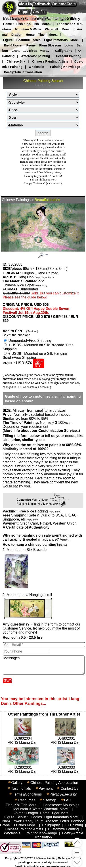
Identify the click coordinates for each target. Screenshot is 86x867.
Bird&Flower (13, 45)
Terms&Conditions (27, 794)
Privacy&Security (63, 794)
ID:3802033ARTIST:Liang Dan (65, 767)
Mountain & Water (28, 29)
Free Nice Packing (39, 511)
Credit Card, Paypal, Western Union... (49, 523)
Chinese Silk (16, 61)
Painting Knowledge (65, 67)
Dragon (16, 34)
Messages (44, 665)
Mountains (71, 805)
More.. (46, 24)
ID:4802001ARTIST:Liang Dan (65, 738)
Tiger (42, 34)
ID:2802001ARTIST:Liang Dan (22, 767)
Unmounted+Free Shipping (27, 340)
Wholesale (36, 67)
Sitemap (49, 800)
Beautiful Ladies (28, 40)
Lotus (69, 45)
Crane (15, 50)
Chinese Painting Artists (50, 61)
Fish (19, 24)
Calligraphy (63, 50)
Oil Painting (74, 825)
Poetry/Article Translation (23, 72)
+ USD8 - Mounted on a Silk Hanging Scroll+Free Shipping (35, 355)
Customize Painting (63, 829)
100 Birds (30, 50)
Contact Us (69, 788)
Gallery (17, 783)
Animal (18, 813)
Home (7, 24)
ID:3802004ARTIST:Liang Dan (22, 738)
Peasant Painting (68, 56)
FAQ (67, 800)
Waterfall (51, 29)
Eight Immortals (56, 40)
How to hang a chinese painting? (35, 544)
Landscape (65, 24)
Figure (8, 40)
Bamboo (77, 821)
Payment (46, 788)
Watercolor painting (35, 56)
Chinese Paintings (16, 200)
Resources (26, 800)
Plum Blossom (50, 45)
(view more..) (54, 183)
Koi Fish (33, 24)
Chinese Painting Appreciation (54, 783)
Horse (30, 34)
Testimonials (21, 788)
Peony (31, 45)
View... (42, 537)
